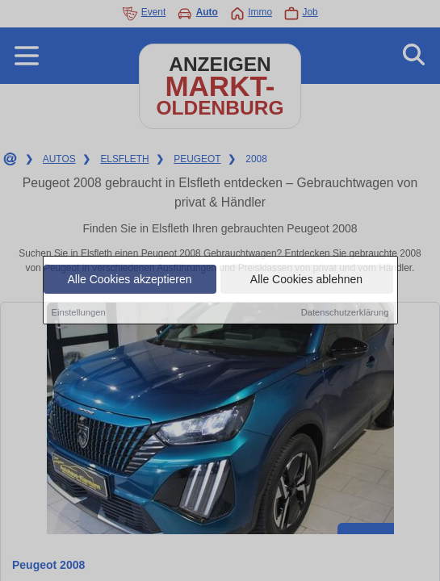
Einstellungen (79, 313)
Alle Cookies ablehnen (306, 280)
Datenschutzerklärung (345, 313)
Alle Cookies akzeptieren (129, 280)
